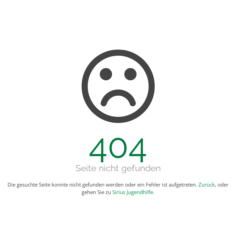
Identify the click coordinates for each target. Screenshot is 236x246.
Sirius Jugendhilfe (132, 192)
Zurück (206, 184)
